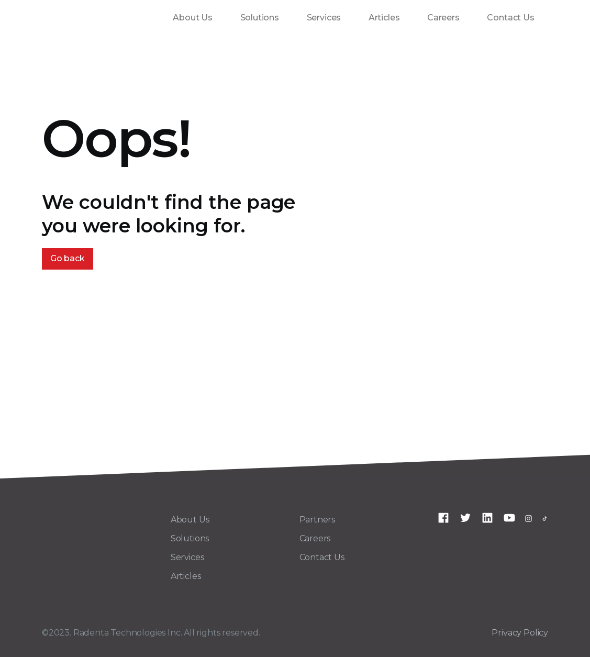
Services (324, 18)
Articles (384, 18)
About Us (193, 18)
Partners (317, 520)
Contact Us (510, 18)
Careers (443, 18)
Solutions (259, 18)
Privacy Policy (520, 633)
